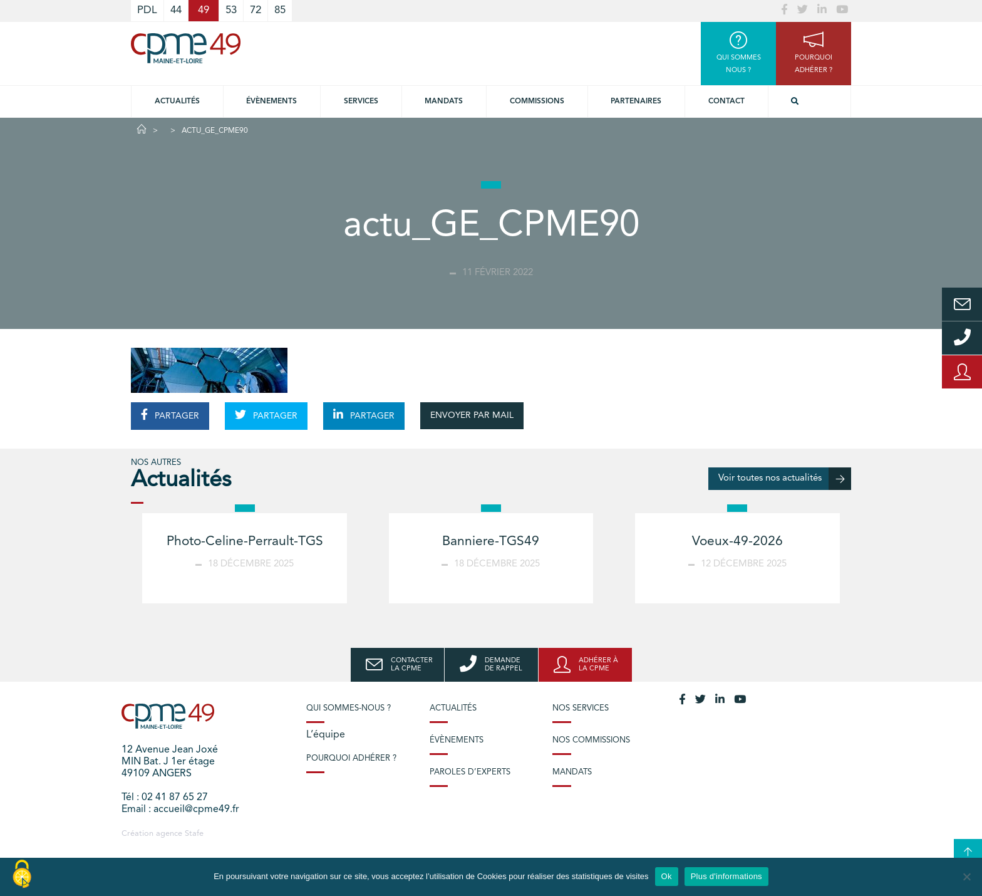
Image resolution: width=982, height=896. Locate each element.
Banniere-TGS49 (490, 541)
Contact (726, 101)
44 (176, 10)
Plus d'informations (726, 876)
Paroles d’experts (470, 772)
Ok (666, 876)
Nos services (580, 708)
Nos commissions (591, 740)
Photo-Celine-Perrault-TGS (245, 541)
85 (280, 10)
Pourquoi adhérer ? (351, 758)
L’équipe (325, 735)
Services (361, 101)
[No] (966, 876)
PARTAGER (170, 414)
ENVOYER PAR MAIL (472, 415)
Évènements (271, 101)
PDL (147, 10)
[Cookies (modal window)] (22, 874)
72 (255, 10)
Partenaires (636, 101)
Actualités (177, 101)
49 (203, 10)
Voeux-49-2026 (737, 541)
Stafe (194, 834)
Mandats (444, 101)
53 (231, 10)
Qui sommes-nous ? (348, 708)
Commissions (537, 101)
